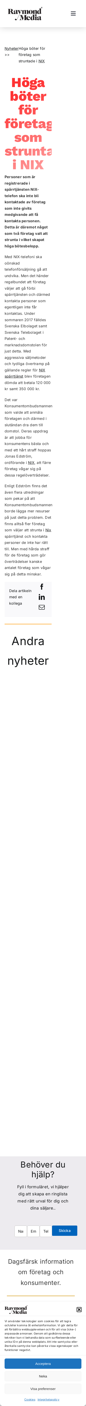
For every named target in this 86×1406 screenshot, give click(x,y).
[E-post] (41, 607)
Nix (48, 530)
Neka (43, 1376)
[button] (79, 1309)
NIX (42, 61)
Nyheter (12, 48)
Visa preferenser (43, 1389)
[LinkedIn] (41, 597)
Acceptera (43, 1364)
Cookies (29, 1399)
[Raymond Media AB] (25, 8)
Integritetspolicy (48, 1399)
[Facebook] (41, 587)
